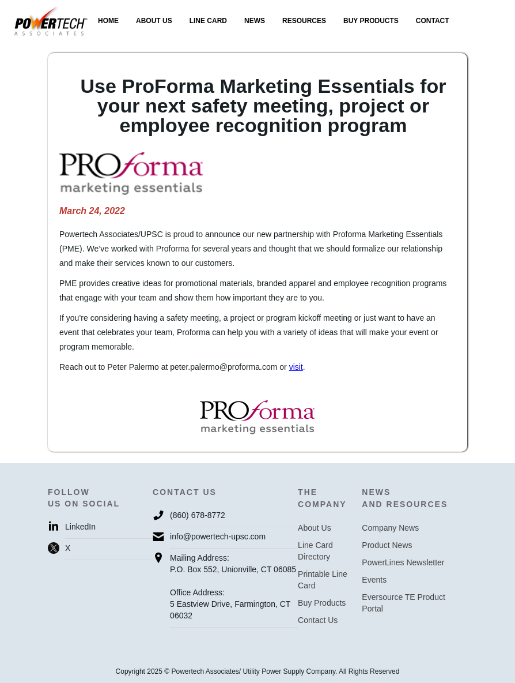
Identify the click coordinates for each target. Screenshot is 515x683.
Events (374, 579)
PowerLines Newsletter (403, 562)
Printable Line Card (322, 579)
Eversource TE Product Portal (403, 602)
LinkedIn (80, 526)
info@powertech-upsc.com (218, 536)
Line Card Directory (315, 551)
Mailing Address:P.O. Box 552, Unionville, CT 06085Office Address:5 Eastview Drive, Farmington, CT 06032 (233, 586)
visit (296, 366)
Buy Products (322, 602)
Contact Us (318, 620)
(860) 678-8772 (197, 515)
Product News (387, 545)
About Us (314, 527)
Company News (390, 527)
